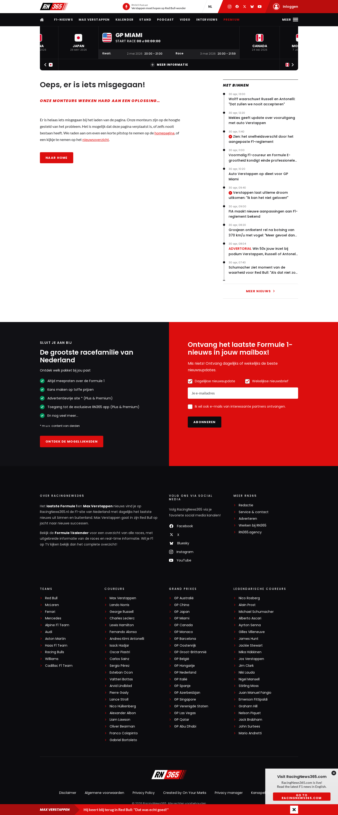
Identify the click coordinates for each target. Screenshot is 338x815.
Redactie (246, 505)
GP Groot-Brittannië (190, 652)
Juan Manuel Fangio (255, 693)
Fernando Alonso (123, 632)
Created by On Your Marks (184, 792)
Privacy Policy (144, 792)
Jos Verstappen (251, 659)
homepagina (164, 133)
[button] (78, 42)
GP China (181, 605)
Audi (48, 632)
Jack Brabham (250, 720)
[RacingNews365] (169, 775)
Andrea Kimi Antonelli (127, 639)
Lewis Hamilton (122, 625)
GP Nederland (185, 673)
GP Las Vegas (185, 713)
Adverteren (248, 519)
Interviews (207, 20)
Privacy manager (229, 792)
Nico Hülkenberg (123, 706)
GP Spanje (182, 686)
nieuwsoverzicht (95, 139)
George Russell (122, 612)
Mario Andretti (250, 733)
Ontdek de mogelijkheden (72, 441)
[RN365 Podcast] (154, 7)
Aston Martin (55, 639)
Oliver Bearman (122, 726)
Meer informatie (169, 64)
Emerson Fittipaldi (253, 699)
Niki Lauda (247, 673)
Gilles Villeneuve (252, 632)
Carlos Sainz (119, 659)
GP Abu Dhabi (185, 726)
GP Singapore (185, 699)
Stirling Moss (249, 686)
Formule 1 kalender (72, 533)
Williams (51, 659)
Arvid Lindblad (121, 686)
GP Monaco (183, 632)
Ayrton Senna (250, 625)
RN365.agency (250, 532)
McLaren (52, 605)
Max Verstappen (94, 20)
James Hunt (248, 639)
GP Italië (180, 679)
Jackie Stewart (251, 646)
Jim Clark (246, 666)
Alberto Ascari (250, 618)
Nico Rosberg (249, 598)
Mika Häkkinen (250, 652)
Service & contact (254, 512)
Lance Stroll (119, 699)
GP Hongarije (184, 666)
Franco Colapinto (124, 733)
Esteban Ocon (121, 673)
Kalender (124, 20)
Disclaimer (67, 792)
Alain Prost (247, 605)
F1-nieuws (63, 20)
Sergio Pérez (120, 666)
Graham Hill (248, 706)
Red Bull (51, 598)
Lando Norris (119, 605)
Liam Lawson (120, 720)
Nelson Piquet (250, 713)
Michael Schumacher (256, 612)
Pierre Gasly (119, 693)
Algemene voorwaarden (104, 792)
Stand (145, 20)
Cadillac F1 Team (59, 666)
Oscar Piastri (120, 652)
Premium (231, 20)
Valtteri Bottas (121, 679)
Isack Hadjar (119, 646)
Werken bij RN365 (252, 525)
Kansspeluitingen (265, 792)
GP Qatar (181, 720)
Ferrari (50, 612)
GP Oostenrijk (185, 646)
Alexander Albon (123, 713)
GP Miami (181, 618)
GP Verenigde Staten (191, 706)
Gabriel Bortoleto (123, 740)
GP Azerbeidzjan (187, 693)
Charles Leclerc (122, 618)
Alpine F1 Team (57, 625)
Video (185, 20)
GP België (181, 659)
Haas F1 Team (56, 646)
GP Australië (184, 598)
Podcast (165, 20)
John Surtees (249, 726)
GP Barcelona (185, 639)
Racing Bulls (54, 652)
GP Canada (183, 625)
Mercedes (53, 618)
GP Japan (182, 612)
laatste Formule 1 (62, 506)
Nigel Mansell (249, 679)
